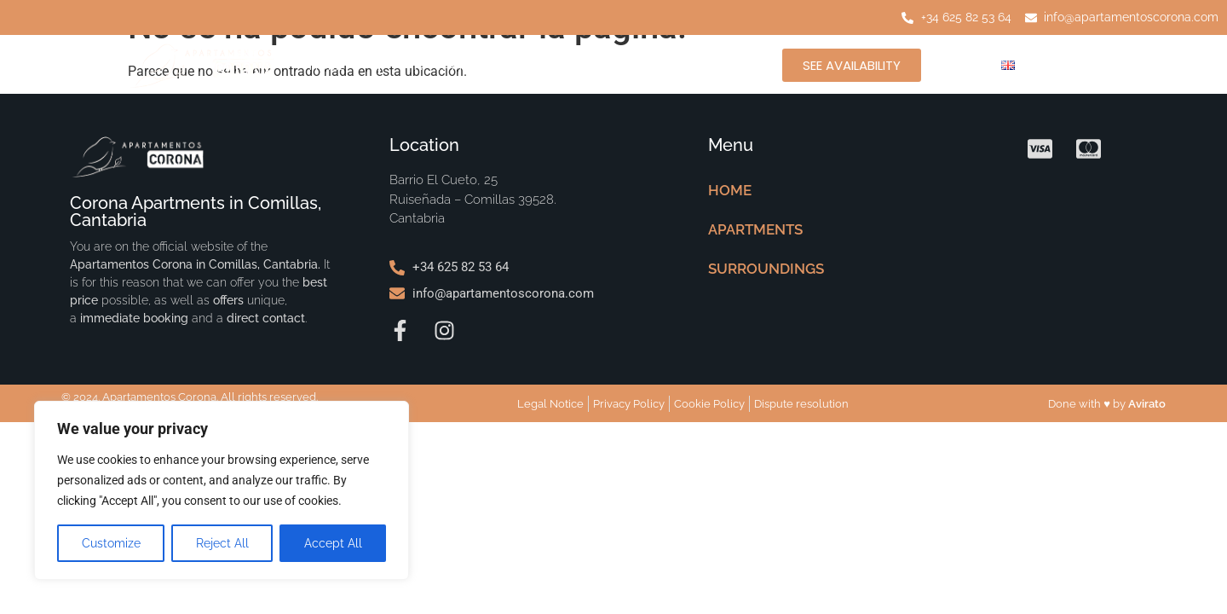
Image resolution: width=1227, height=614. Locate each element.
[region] (221, 490)
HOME (326, 65)
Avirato (1147, 403)
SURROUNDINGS (608, 65)
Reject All (222, 543)
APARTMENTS (452, 65)
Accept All (333, 543)
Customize (111, 543)
